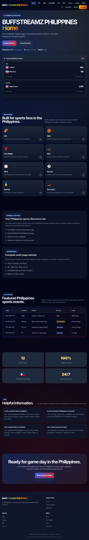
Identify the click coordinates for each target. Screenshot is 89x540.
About (75, 7)
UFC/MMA (52, 3)
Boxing (77, 3)
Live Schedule (50, 505)
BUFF (15, 5)
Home (33, 3)
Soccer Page (76, 327)
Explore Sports (9, 43)
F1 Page (74, 333)
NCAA (84, 3)
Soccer (70, 3)
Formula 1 (49, 526)
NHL (59, 3)
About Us (49, 508)
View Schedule (25, 43)
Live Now (83, 7)
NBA (44, 3)
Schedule (68, 7)
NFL (39, 3)
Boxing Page (76, 321)
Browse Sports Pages (44, 475)
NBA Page (75, 316)
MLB (64, 3)
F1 (62, 7)
